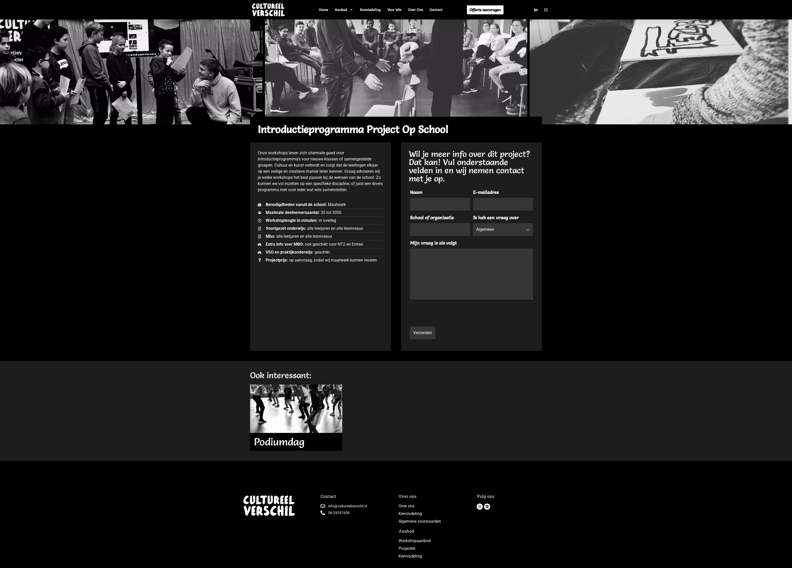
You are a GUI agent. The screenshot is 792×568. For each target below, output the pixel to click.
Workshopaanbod (415, 540)
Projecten (407, 548)
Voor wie (394, 9)
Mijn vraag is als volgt (433, 243)
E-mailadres (486, 192)
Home (323, 9)
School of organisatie (432, 217)
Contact (436, 9)
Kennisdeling (370, 9)
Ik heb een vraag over (496, 217)
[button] (5, 71)
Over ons (415, 9)
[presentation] (449, 314)
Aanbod (344, 9)
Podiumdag (279, 441)
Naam (416, 192)
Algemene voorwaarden (420, 521)
